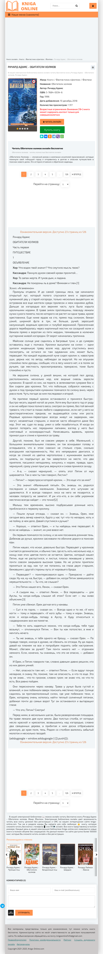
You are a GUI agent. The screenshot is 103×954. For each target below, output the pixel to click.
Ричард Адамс (55, 88)
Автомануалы (23, 944)
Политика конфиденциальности (45, 940)
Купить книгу (52, 129)
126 (66, 174)
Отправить (24, 913)
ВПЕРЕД (76, 174)
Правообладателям (17, 940)
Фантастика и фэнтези (68, 79)
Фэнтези (87, 79)
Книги (50, 79)
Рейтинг (67, 940)
